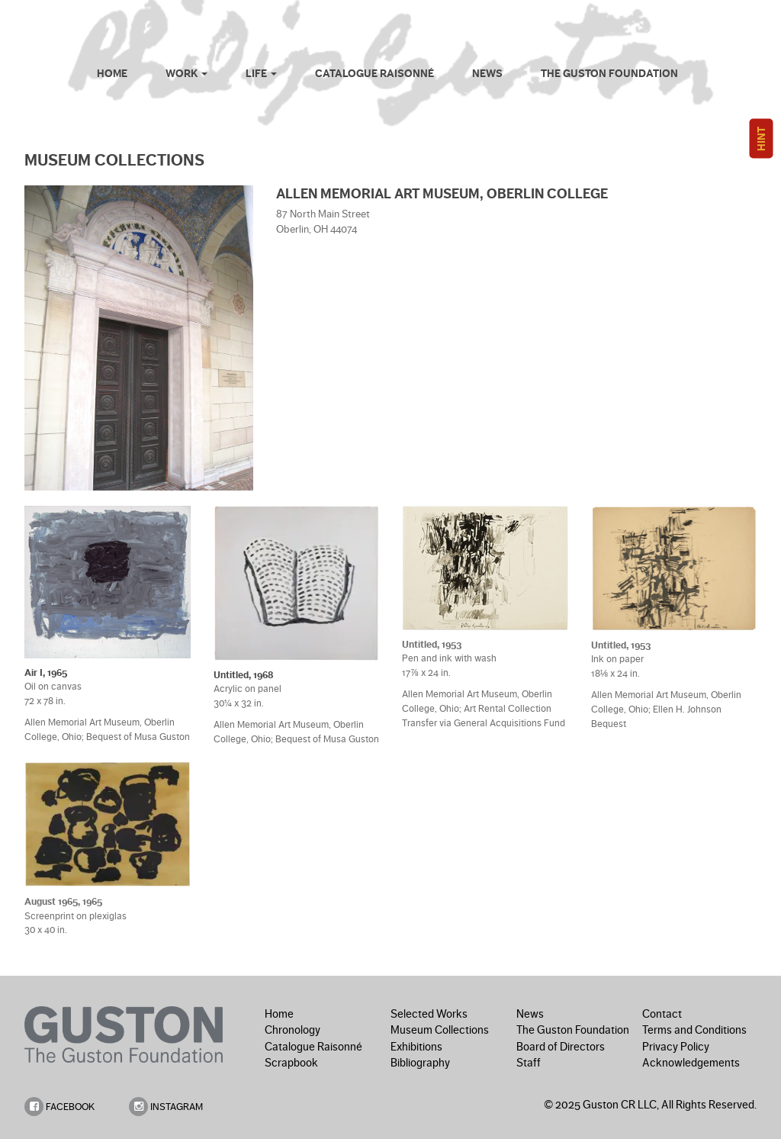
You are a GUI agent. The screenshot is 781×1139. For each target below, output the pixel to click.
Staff (528, 1063)
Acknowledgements (691, 1063)
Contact (662, 1014)
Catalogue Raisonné (374, 73)
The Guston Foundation (609, 73)
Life (261, 73)
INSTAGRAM (166, 1106)
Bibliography (420, 1063)
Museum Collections (439, 1030)
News (487, 73)
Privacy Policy (675, 1047)
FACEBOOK (59, 1106)
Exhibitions (416, 1047)
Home (112, 73)
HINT (761, 139)
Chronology (292, 1030)
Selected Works (429, 1014)
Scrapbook (291, 1063)
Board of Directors (560, 1047)
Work (186, 73)
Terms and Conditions (694, 1030)
